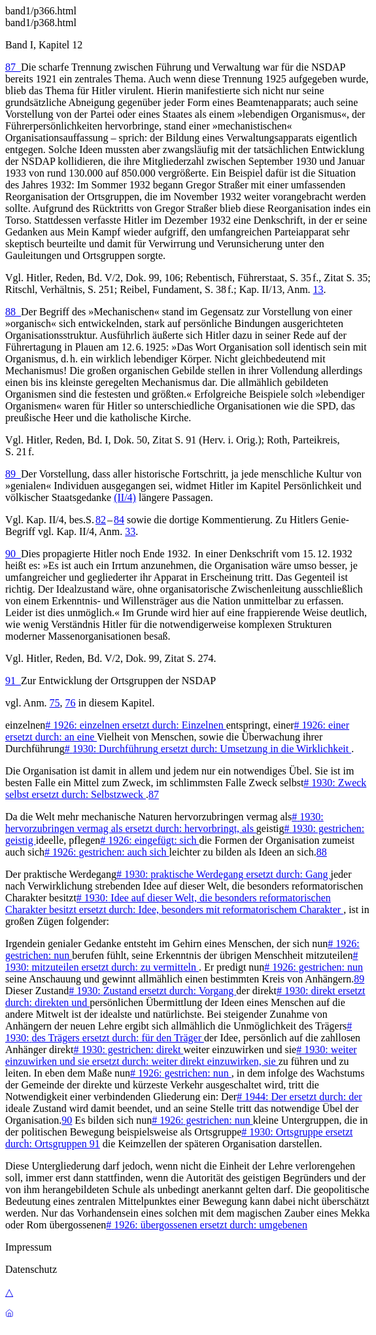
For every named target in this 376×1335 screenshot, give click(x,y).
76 (70, 702)
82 (100, 519)
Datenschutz (31, 1269)
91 (13, 680)
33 (130, 531)
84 (119, 519)
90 (13, 553)
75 (55, 702)
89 (13, 473)
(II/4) (125, 497)
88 (13, 311)
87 (13, 67)
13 (318, 289)
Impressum (28, 1247)
